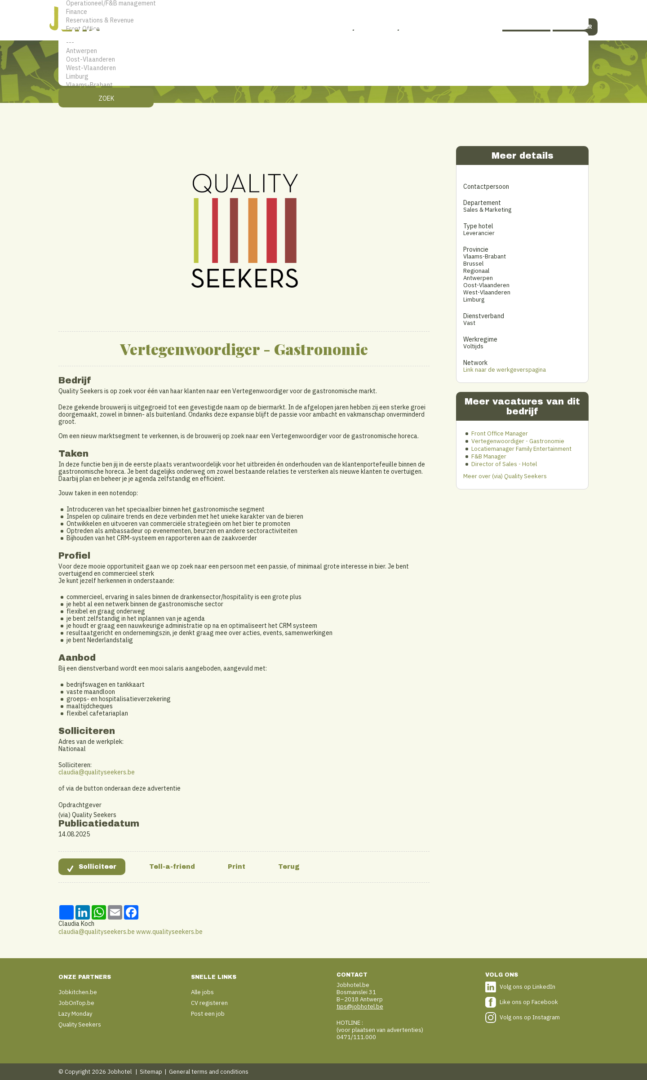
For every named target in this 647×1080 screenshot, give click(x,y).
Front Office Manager (499, 433)
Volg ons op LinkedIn (527, 987)
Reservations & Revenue (323, 20)
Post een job (208, 1014)
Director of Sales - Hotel (504, 464)
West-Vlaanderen (323, 68)
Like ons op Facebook (529, 1002)
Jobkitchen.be (77, 992)
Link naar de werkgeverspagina (504, 369)
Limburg (323, 76)
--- (323, 42)
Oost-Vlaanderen (323, 59)
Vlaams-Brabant (323, 85)
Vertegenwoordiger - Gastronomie (517, 441)
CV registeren (209, 1003)
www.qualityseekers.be (169, 932)
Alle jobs (202, 992)
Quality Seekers (79, 1024)
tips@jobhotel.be (360, 1006)
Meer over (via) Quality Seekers (505, 476)
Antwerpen (323, 51)
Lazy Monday (75, 1014)
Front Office (323, 29)
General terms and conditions (208, 1072)
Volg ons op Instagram (530, 1017)
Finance (323, 12)
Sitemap (151, 1072)
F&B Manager (488, 456)
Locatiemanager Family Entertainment (521, 449)
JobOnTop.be (76, 1003)
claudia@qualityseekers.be (96, 772)
